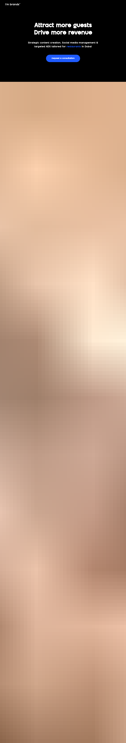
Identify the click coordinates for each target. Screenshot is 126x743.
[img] (12, 4)
